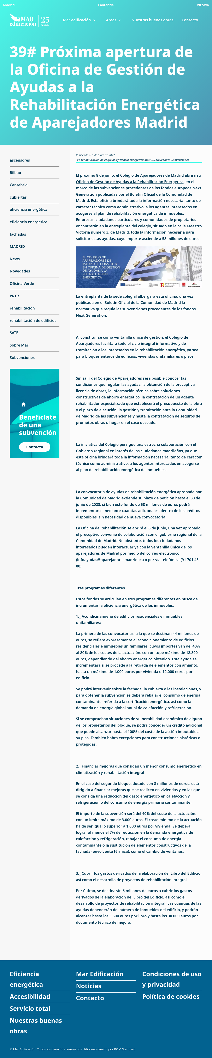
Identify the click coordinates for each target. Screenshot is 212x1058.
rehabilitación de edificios (98, 160)
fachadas (18, 234)
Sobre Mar (19, 345)
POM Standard (124, 1049)
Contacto (90, 998)
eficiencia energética (28, 209)
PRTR (14, 295)
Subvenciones (180, 160)
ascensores (20, 160)
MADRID (150, 160)
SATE (14, 332)
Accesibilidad (30, 996)
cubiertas (18, 197)
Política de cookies (171, 996)
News (15, 258)
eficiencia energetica (130, 160)
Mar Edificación (99, 974)
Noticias (88, 986)
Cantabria (19, 184)
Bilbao (15, 172)
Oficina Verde (22, 283)
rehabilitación (22, 308)
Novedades (163, 160)
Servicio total (30, 1008)
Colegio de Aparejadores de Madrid (152, 175)
